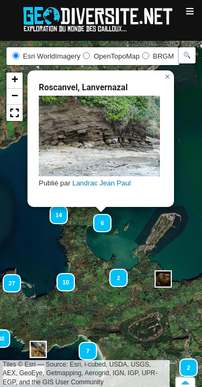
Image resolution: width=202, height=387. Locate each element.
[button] (163, 279)
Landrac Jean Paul (101, 183)
